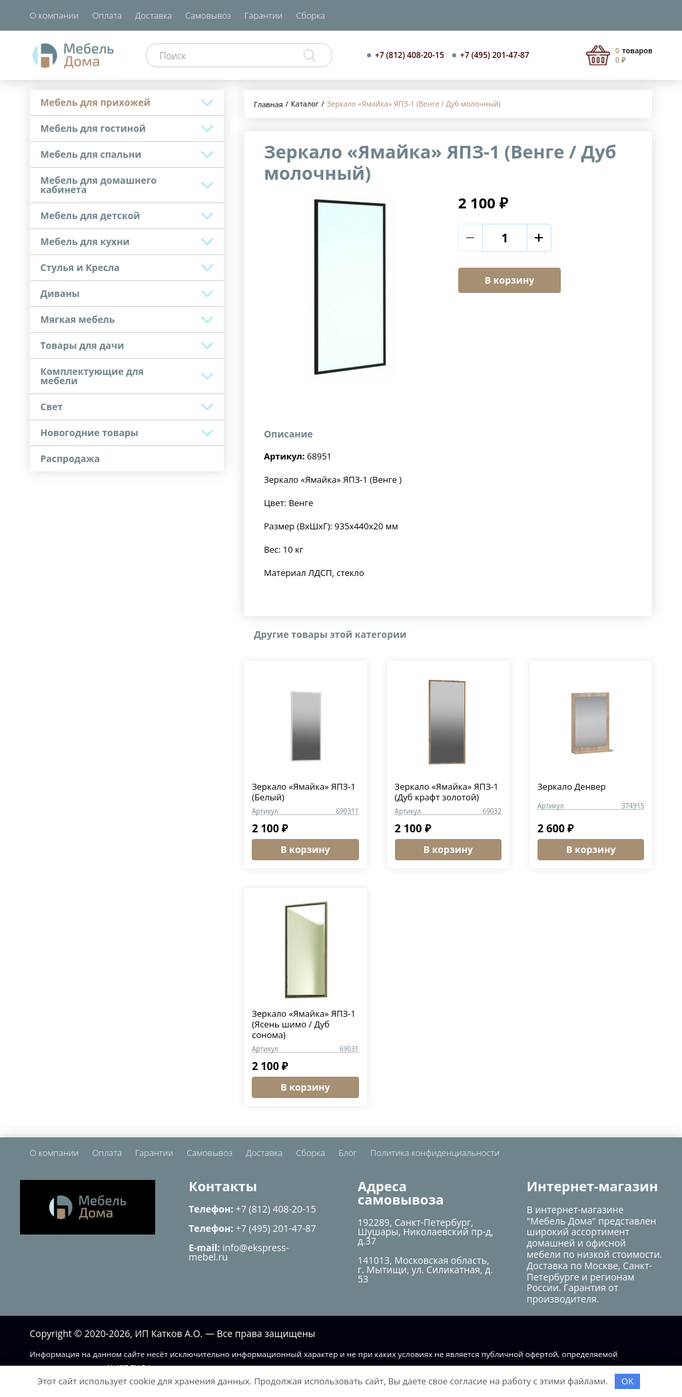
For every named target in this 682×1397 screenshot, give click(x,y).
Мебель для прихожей (96, 102)
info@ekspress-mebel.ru (238, 1252)
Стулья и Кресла (80, 267)
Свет (52, 406)
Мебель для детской (91, 215)
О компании (54, 15)
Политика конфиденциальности (435, 1153)
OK (627, 1381)
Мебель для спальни (91, 154)
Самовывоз (208, 15)
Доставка (153, 15)
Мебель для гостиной (93, 128)
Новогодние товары (90, 432)
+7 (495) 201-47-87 (494, 55)
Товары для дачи (83, 345)
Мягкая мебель (78, 319)
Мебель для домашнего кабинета (99, 185)
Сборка (310, 15)
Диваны (60, 293)
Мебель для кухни (85, 241)
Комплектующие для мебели (92, 376)
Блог (347, 1153)
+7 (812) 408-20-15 (409, 55)
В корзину (509, 280)
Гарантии (263, 15)
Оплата (106, 15)
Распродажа (71, 458)
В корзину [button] (305, 849)
